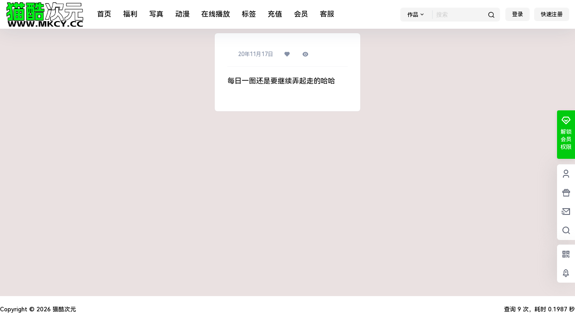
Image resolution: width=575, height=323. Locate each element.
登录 (517, 14)
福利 (130, 14)
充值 (275, 14)
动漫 (182, 14)
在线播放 (215, 14)
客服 (327, 14)
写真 (156, 14)
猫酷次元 (63, 309)
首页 (104, 14)
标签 (249, 14)
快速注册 (551, 14)
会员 (301, 14)
